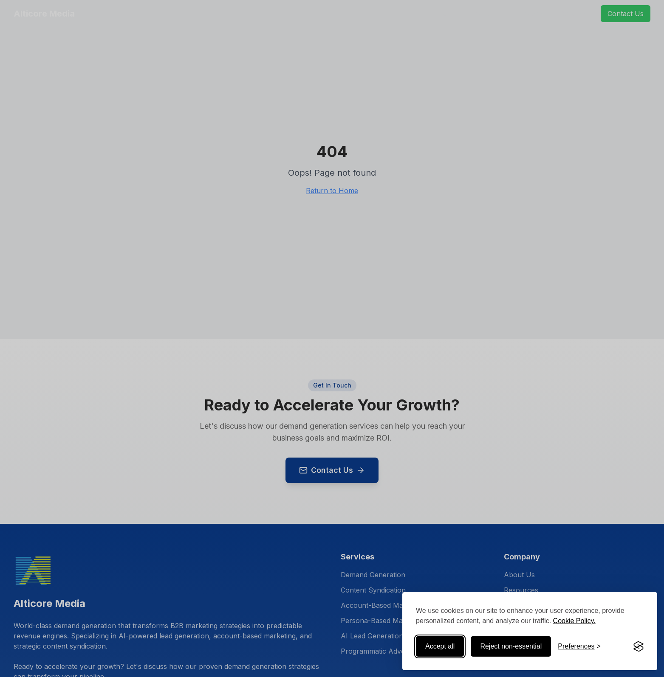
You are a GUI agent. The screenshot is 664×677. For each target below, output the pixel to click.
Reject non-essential (511, 646)
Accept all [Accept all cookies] (440, 646)
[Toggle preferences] (579, 646)
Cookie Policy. (574, 620)
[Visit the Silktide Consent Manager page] (638, 646)
